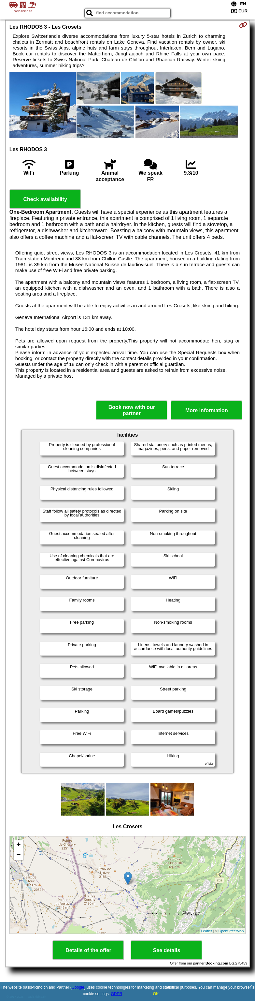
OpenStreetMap (231, 931)
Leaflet (206, 931)
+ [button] (19, 845)
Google (78, 987)
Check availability (45, 199)
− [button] (19, 855)
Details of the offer (88, 950)
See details (166, 950)
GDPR (116, 994)
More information (206, 410)
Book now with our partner (131, 410)
